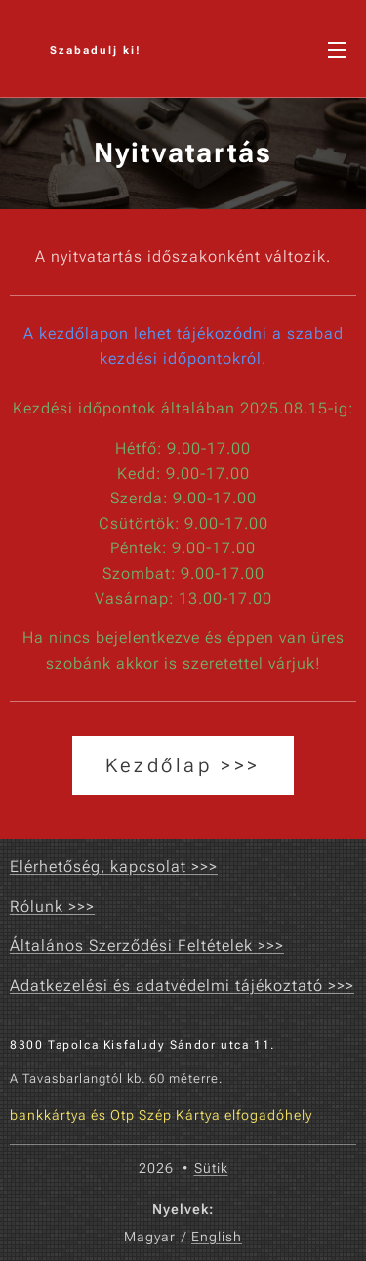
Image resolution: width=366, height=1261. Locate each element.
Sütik (211, 1168)
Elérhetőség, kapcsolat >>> (114, 866)
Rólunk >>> (52, 906)
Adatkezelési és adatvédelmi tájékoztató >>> (182, 986)
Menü (337, 50)
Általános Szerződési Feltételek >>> (147, 945)
